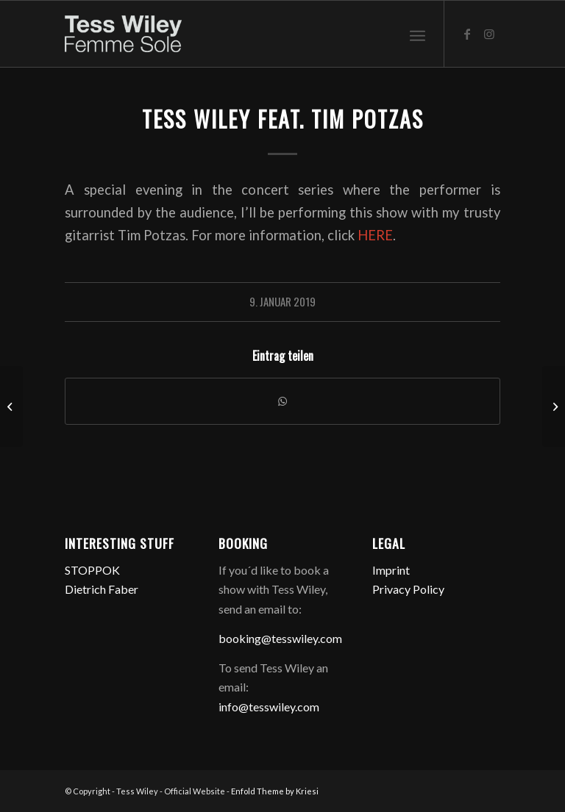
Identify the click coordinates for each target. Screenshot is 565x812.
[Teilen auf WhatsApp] (282, 401)
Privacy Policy (408, 589)
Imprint (391, 570)
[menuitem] (417, 34)
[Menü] (417, 34)
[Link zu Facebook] (467, 34)
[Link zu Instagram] (489, 34)
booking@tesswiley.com (280, 638)
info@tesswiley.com (268, 707)
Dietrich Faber (101, 589)
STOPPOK (92, 570)
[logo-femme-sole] (123, 34)
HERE (375, 235)
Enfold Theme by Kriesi (275, 791)
